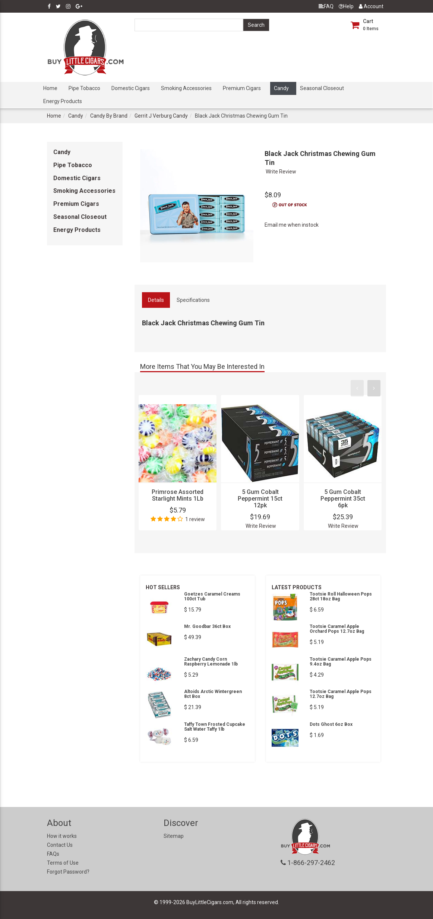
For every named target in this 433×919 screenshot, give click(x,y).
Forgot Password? (68, 872)
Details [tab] (156, 300)
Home (50, 88)
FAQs (53, 854)
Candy (281, 88)
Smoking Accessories (186, 88)
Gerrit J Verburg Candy (161, 116)
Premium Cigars (242, 88)
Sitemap (174, 836)
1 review (195, 519)
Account (371, 6)
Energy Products (62, 101)
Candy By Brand (108, 116)
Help (346, 6)
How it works (62, 836)
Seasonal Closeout (322, 88)
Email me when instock (292, 225)
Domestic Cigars (130, 88)
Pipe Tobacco (84, 88)
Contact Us (60, 845)
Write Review (281, 172)
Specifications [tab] (193, 300)
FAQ (326, 6)
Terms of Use (63, 863)
